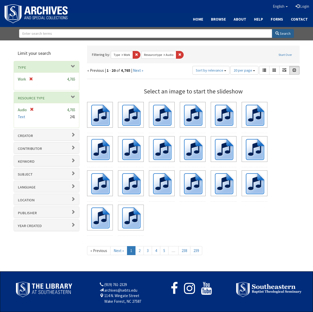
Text (21, 116)
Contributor (30, 148)
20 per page (244, 70)
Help (258, 19)
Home (198, 19)
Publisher (27, 213)
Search (283, 33)
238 (184, 250)
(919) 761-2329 (115, 284)
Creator (25, 135)
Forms (277, 19)
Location (26, 200)
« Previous (98, 250)
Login (302, 6)
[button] (280, 6)
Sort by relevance (211, 70)
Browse (218, 19)
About (240, 19)
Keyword (26, 161)
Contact (299, 19)
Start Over (285, 55)
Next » (138, 70)
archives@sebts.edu (120, 290)
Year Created (30, 225)
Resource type (31, 98)
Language (27, 187)
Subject (25, 174)
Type (22, 67)
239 (196, 250)
